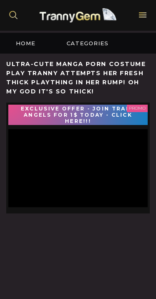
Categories (88, 43)
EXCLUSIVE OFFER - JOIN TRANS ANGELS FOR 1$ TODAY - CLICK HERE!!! (78, 114)
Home (25, 43)
